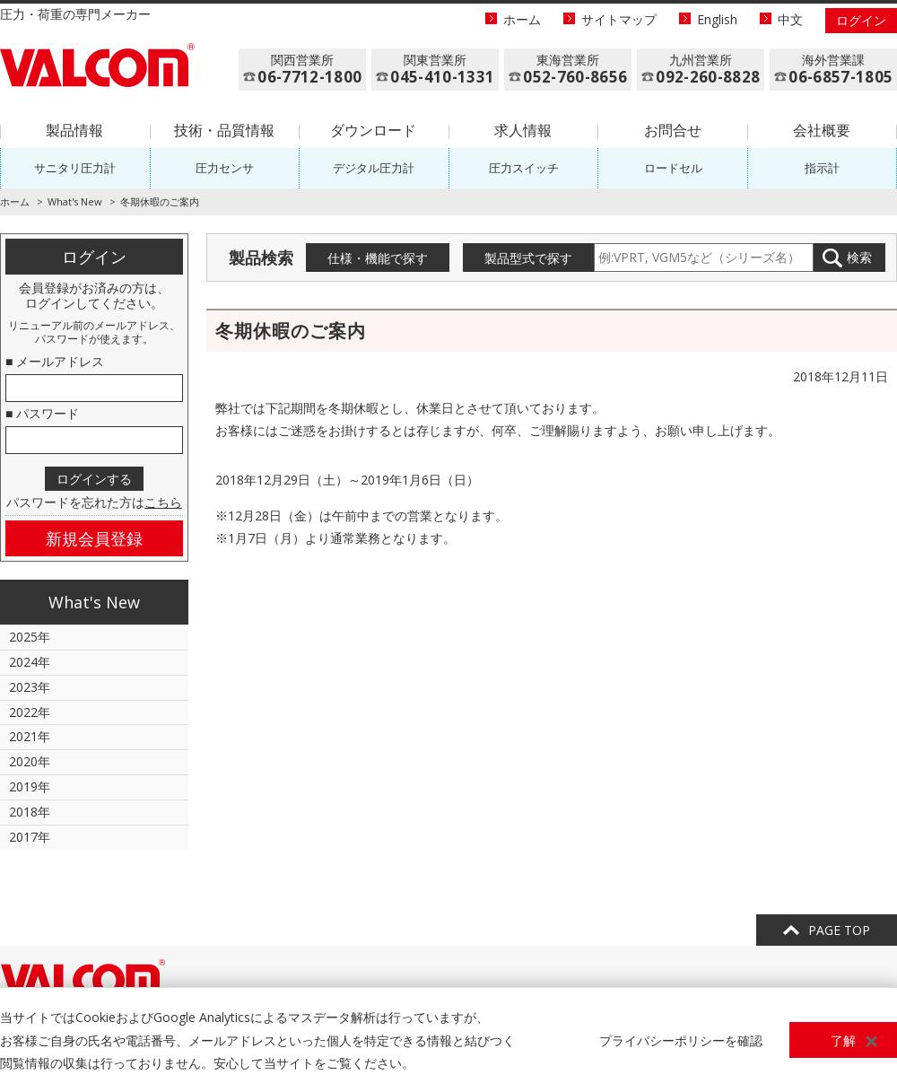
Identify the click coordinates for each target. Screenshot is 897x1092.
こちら (163, 502)
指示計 (822, 168)
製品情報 (74, 130)
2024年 (29, 661)
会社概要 (821, 130)
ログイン (861, 20)
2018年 (29, 811)
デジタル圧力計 (373, 168)
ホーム (522, 19)
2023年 (29, 686)
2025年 (29, 636)
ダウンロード (373, 130)
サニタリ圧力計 (75, 168)
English (717, 19)
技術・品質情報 (224, 130)
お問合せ (672, 130)
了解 (843, 1040)
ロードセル (673, 168)
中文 (790, 19)
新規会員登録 (94, 538)
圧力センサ (225, 168)
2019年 (29, 786)
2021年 (29, 736)
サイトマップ (619, 19)
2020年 (29, 761)
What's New (75, 201)
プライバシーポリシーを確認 (680, 1040)
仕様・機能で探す (377, 257)
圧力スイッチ (524, 168)
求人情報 (523, 130)
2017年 (29, 836)
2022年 (29, 712)
